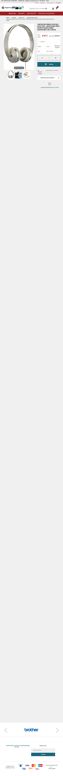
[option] (49, 86)
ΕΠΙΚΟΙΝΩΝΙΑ (58, 3)
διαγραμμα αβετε (50, 3)
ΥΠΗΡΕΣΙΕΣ (42, 3)
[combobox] (39, 8)
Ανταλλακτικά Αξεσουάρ (32, 17)
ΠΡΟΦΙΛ (36, 3)
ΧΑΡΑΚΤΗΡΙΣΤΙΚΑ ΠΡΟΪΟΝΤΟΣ (47, 77)
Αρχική (7, 17)
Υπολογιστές (21, 17)
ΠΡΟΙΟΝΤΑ (14, 17)
